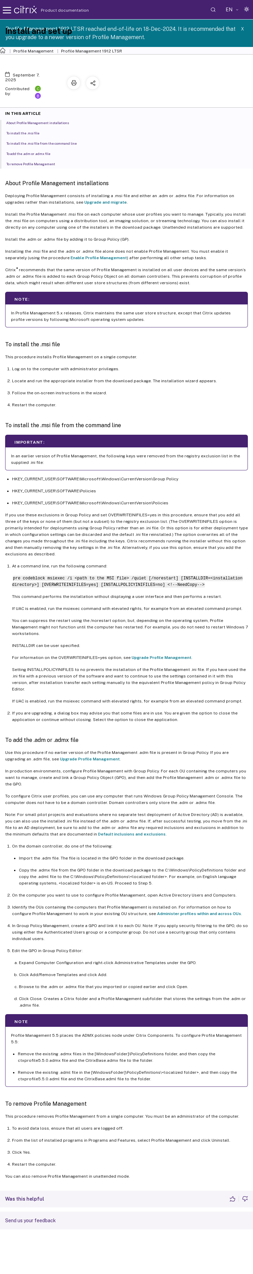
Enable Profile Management (99, 257)
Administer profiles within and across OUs (199, 913)
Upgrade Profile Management (161, 657)
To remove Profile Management (34, 163)
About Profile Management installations (41, 122)
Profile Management (33, 51)
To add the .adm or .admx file (32, 153)
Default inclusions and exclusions (132, 834)
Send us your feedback (30, 1220)
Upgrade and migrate (105, 202)
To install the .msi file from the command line (45, 143)
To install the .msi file (26, 132)
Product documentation (56, 10)
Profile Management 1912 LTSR (91, 51)
